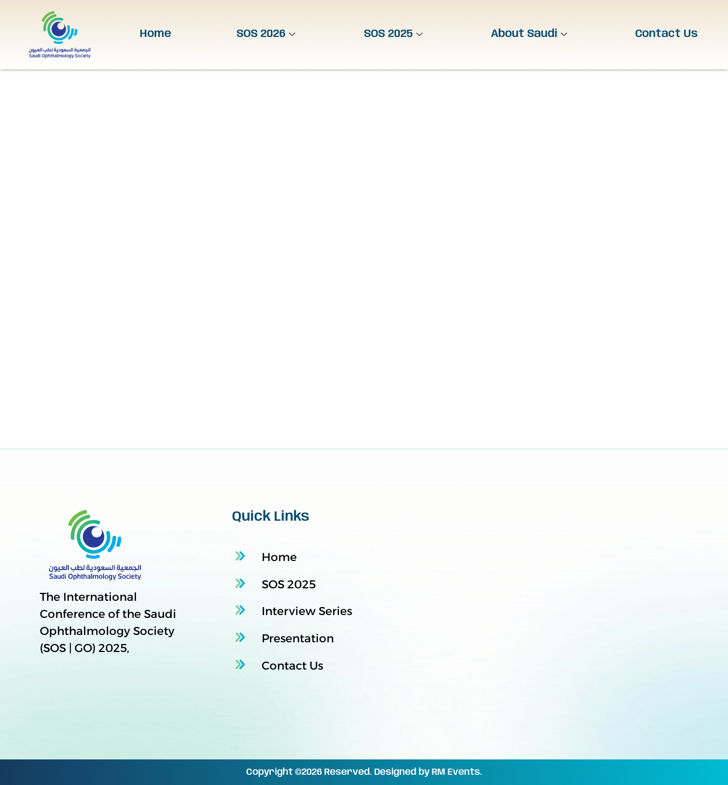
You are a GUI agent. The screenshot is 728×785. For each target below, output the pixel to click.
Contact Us (666, 34)
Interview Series (307, 611)
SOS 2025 (394, 34)
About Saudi (530, 34)
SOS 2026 (267, 34)
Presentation (298, 638)
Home (155, 34)
